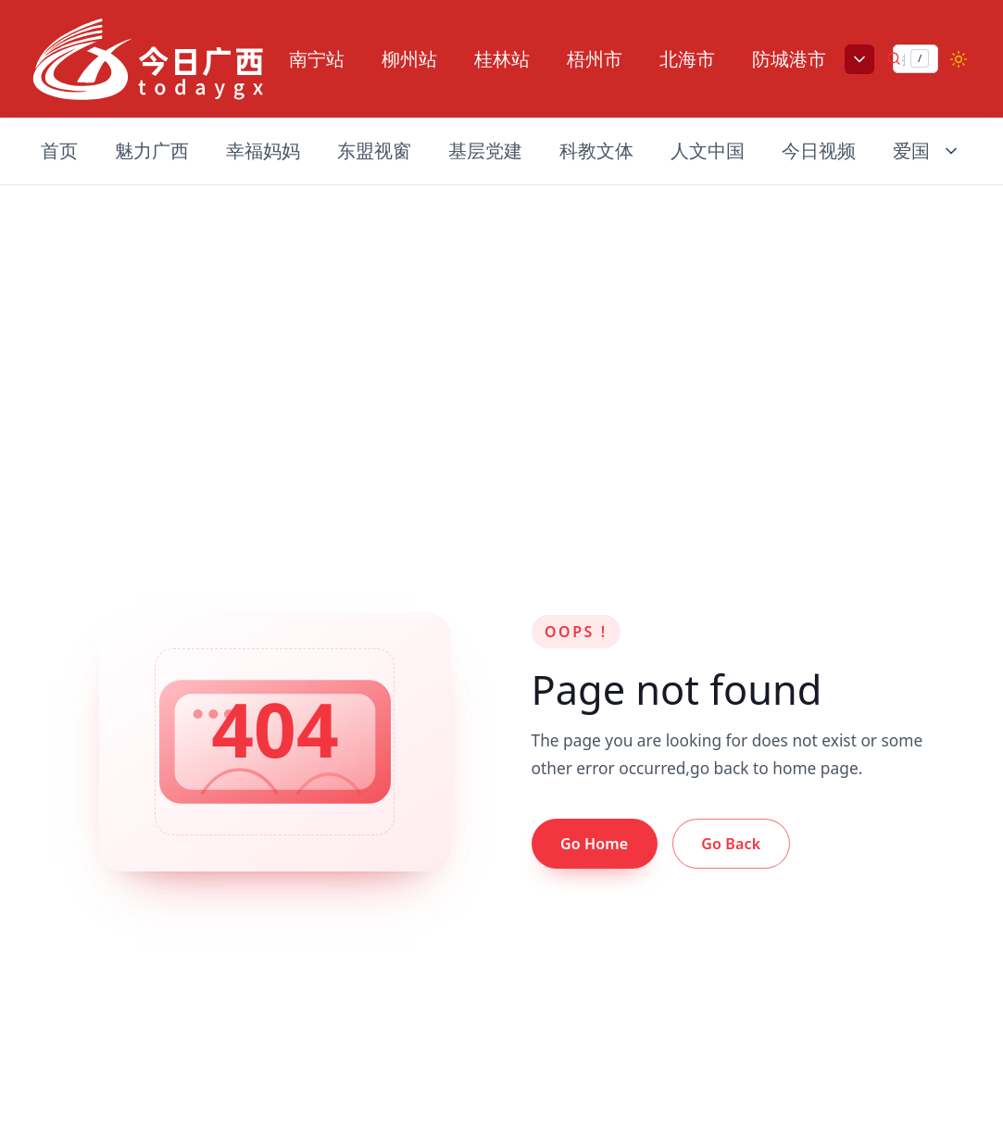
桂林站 (502, 58)
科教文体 (596, 150)
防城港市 (789, 58)
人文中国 (708, 150)
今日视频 (819, 150)
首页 (59, 150)
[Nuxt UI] (148, 59)
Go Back (730, 843)
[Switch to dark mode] (958, 59)
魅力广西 (152, 150)
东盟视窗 (374, 150)
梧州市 (594, 58)
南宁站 (317, 58)
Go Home (594, 843)
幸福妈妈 (263, 150)
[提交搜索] (894, 58)
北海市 (687, 58)
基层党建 (485, 150)
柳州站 (409, 58)
